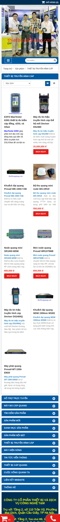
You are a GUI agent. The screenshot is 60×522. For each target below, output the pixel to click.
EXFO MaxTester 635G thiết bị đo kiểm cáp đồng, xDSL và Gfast (15, 122)
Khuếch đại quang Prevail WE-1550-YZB (15, 187)
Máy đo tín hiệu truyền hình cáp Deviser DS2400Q (13, 313)
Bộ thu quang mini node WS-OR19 (43, 187)
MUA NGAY (41, 152)
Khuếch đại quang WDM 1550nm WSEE (44, 311)
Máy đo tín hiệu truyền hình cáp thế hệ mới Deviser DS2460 (43, 122)
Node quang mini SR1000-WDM (13, 249)
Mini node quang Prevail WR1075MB (43, 249)
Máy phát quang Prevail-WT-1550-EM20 (13, 369)
